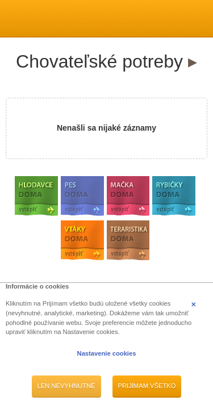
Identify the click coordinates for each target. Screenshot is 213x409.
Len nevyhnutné (66, 385)
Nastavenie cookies (106, 353)
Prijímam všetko (147, 385)
